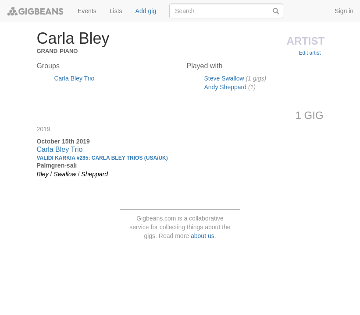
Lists (116, 10)
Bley (42, 174)
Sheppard (94, 174)
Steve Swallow (224, 78)
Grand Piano (57, 50)
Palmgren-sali (56, 165)
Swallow (64, 174)
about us (202, 235)
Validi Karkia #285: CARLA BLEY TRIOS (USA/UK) (102, 158)
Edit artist (310, 53)
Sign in (344, 10)
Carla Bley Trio (74, 78)
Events (87, 10)
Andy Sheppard (225, 87)
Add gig (145, 10)
